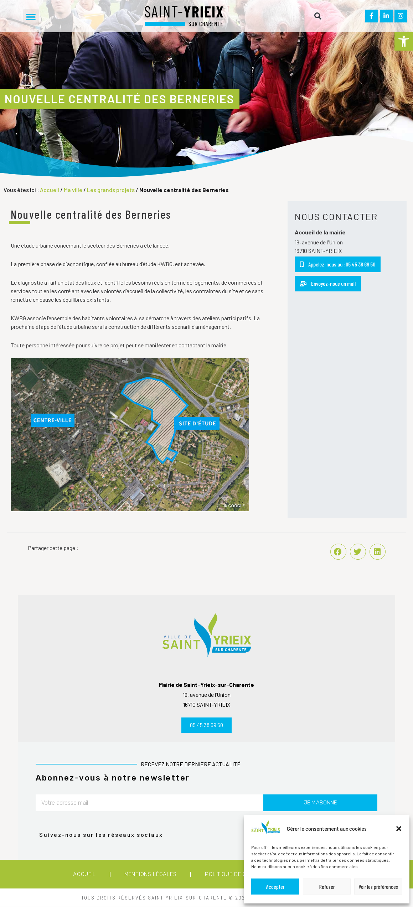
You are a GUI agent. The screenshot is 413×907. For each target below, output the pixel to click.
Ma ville (73, 189)
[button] (403, 41)
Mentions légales (150, 874)
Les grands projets (111, 189)
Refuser (327, 886)
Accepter (275, 886)
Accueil (49, 189)
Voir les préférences (378, 886)
